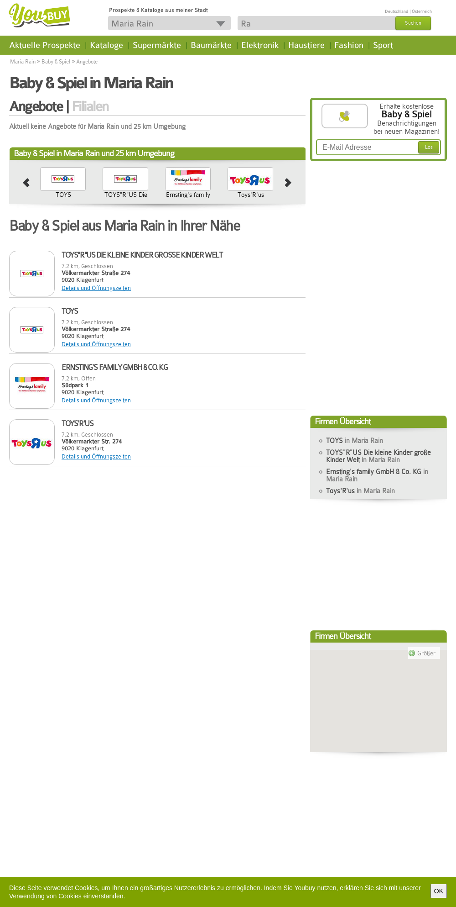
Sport (383, 45)
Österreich (422, 11)
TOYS (63, 194)
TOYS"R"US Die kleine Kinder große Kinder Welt (125, 205)
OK (438, 891)
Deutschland (396, 11)
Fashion (348, 45)
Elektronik (260, 45)
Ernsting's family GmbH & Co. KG (188, 198)
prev (26, 183)
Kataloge (106, 45)
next (288, 183)
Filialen (90, 106)
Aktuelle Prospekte (44, 45)
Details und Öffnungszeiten (96, 288)
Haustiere (306, 45)
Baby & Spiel (55, 61)
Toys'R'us (251, 194)
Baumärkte (211, 45)
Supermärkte (157, 45)
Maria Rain (23, 61)
